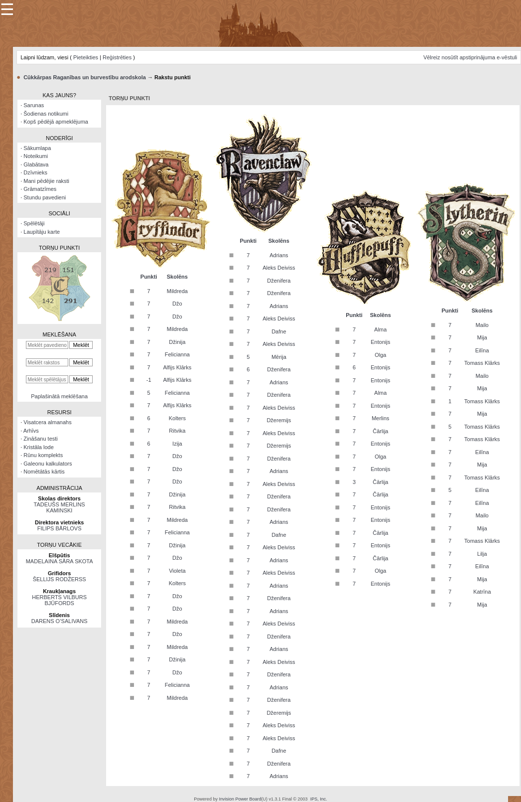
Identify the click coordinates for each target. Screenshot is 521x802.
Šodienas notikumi (45, 114)
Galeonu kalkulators (47, 464)
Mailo (482, 325)
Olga (380, 355)
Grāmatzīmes (39, 189)
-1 (148, 380)
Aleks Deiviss (278, 268)
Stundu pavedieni (44, 197)
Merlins (380, 418)
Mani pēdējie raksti (46, 181)
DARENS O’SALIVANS (59, 621)
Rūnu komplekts (43, 455)
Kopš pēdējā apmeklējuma (55, 122)
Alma (380, 329)
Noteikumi (35, 156)
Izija (177, 444)
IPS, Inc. (318, 799)
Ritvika (177, 431)
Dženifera (278, 281)
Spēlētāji (33, 223)
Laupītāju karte (41, 232)
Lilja (482, 554)
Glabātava (35, 164)
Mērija (278, 357)
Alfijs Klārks (177, 367)
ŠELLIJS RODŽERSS (59, 579)
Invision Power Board (240, 799)
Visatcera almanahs (47, 422)
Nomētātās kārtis (44, 472)
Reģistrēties (117, 57)
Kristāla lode (38, 447)
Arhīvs (31, 431)
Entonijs (380, 342)
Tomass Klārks (482, 363)
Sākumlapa (37, 148)
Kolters (177, 418)
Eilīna (482, 350)
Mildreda (177, 291)
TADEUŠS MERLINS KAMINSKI (59, 507)
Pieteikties (85, 57)
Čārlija (380, 431)
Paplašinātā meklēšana (59, 396)
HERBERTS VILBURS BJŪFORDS (59, 600)
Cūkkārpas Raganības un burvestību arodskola (84, 77)
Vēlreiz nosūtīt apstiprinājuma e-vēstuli (470, 57)
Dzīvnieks (35, 172)
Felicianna (177, 354)
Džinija (177, 342)
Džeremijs (278, 420)
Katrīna (482, 592)
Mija (482, 337)
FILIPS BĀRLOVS (59, 528)
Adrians (278, 255)
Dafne (278, 331)
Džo (177, 304)
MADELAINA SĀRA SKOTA (59, 561)
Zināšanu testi (40, 439)
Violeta (177, 571)
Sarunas (33, 105)
